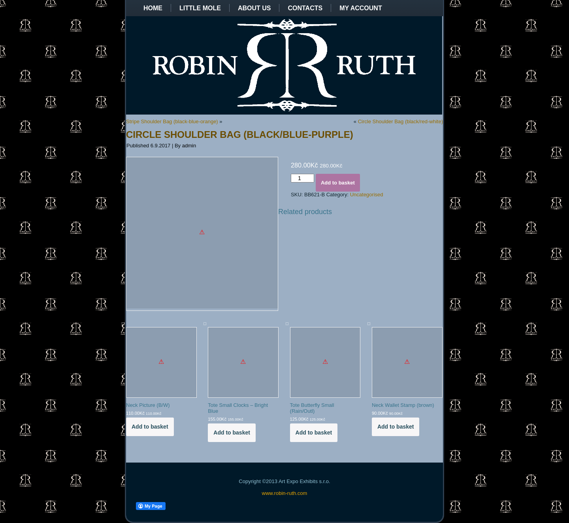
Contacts (305, 8)
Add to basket (338, 183)
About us (254, 8)
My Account (360, 8)
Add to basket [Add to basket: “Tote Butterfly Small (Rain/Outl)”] (314, 432)
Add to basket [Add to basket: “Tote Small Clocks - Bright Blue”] (231, 432)
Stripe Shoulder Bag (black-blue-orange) (172, 121)
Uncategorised (366, 195)
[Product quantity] (302, 178)
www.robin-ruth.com (284, 493)
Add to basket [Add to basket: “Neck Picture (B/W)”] (150, 426)
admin (189, 146)
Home (152, 8)
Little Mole (200, 8)
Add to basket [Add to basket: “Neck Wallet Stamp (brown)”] (395, 426)
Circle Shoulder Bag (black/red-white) (400, 121)
